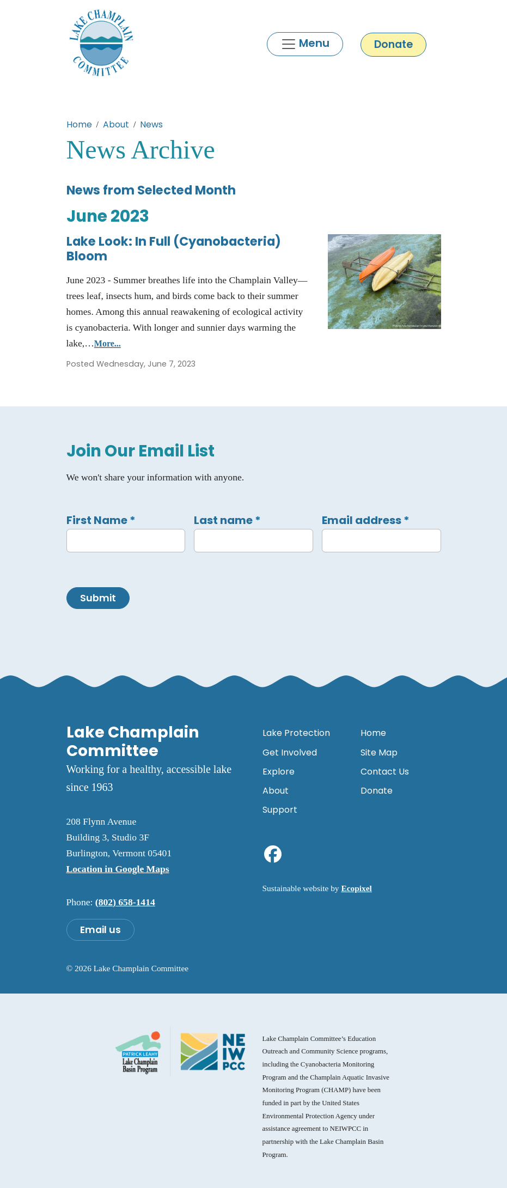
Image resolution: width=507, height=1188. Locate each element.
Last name (227, 520)
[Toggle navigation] (305, 44)
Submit (98, 598)
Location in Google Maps (117, 868)
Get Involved (289, 752)
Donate (393, 44)
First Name (101, 520)
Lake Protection (296, 733)
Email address (366, 520)
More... (107, 343)
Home (79, 124)
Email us (100, 929)
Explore (278, 771)
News (151, 124)
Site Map (379, 752)
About (116, 124)
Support (279, 809)
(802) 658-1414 (125, 902)
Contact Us (385, 771)
